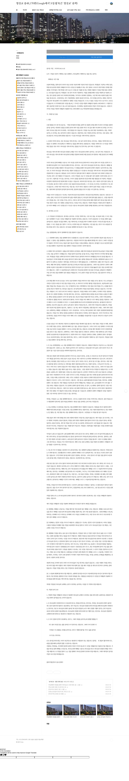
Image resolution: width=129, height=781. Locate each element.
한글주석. (20, 112)
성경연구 (20, 109)
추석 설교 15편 (21, 207)
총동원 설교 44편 (22, 155)
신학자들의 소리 (22, 119)
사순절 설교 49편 (22, 188)
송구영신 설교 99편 (22, 219)
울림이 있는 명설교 (38, 10)
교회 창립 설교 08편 (22, 150)
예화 (106, 10)
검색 (107, 3)
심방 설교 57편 (21, 162)
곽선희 (25, 10)
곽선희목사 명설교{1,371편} (24, 138)
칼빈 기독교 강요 (22, 121)
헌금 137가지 (21, 133)
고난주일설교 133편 (22, 191)
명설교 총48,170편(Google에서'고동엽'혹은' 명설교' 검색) (47, 3)
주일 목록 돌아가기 (96, 57)
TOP (111, 740)
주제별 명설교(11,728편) (24, 140)
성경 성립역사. (21, 114)
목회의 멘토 (20, 107)
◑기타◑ (51, 682)
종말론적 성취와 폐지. (23, 123)
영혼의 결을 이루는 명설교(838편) (26, 90)
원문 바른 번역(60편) (23, 100)
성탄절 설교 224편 (22, 214)
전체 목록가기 (63, 57)
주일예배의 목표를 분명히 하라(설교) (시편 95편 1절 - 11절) (64, 685)
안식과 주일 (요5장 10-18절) (56, 694)
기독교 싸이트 (21, 126)
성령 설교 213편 (22, 205)
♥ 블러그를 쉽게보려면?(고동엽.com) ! (26, 69)
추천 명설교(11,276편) (23, 145)
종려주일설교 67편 (22, 193)
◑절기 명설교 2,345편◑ (24, 184)
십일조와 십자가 (22, 98)
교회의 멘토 (20, 102)
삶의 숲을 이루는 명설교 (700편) (25, 85)
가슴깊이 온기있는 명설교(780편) (26, 92)
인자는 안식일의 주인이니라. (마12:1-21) (59, 691)
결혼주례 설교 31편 (22, 174)
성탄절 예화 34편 (22, 216)
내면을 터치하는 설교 (55, 10)
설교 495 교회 (21, 130)
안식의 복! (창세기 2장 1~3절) (56, 689)
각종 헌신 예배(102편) (23, 181)
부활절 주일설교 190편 (23, 195)
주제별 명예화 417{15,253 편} (25, 143)
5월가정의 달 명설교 (23, 198)
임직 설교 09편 (21, 160)
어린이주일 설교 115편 (23, 200)
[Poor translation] (4, 755)
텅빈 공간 (20, 231)
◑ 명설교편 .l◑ (21, 135)
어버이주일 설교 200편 (23, 202)
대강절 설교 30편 (22, 212)
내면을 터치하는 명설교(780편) (25, 83)
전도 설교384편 (21, 153)
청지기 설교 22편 (22, 164)
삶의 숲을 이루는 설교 (73, 10)
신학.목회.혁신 (21, 229)
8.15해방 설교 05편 (22, 171)
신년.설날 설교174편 (23, 186)
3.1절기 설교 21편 (22, 167)
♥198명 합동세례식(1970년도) (23, 64)
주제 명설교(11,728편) (93, 10)
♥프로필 (18, 67)
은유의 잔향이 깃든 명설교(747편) (26, 87)
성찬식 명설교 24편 (22, 157)
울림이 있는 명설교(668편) (24, 80)
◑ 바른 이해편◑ (22, 95)
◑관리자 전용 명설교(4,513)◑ (25, 78)
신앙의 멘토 (20, 105)
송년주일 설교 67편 (22, 221)
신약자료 (20, 116)
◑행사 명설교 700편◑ (23, 148)
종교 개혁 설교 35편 (22, 176)
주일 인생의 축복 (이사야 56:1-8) (57, 687)
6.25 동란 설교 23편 (23, 169)
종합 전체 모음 (59, 682)
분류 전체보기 (22, 75)
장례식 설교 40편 (22, 178)
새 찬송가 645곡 (22, 128)
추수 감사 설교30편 (22, 209)
